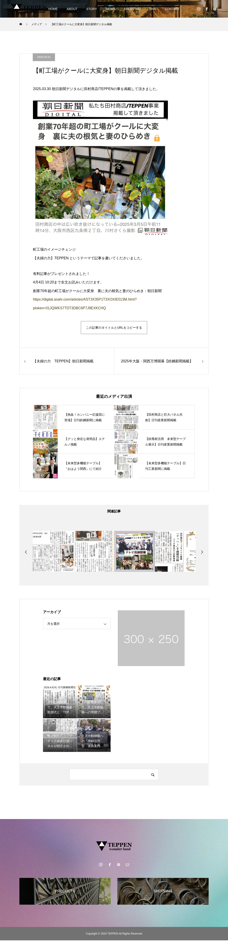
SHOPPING (132, 9)
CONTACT (172, 9)
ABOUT (72, 9)
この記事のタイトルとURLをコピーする (114, 327)
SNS (152, 9)
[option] (53, 552)
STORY (91, 9)
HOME (53, 9)
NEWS (110, 9)
